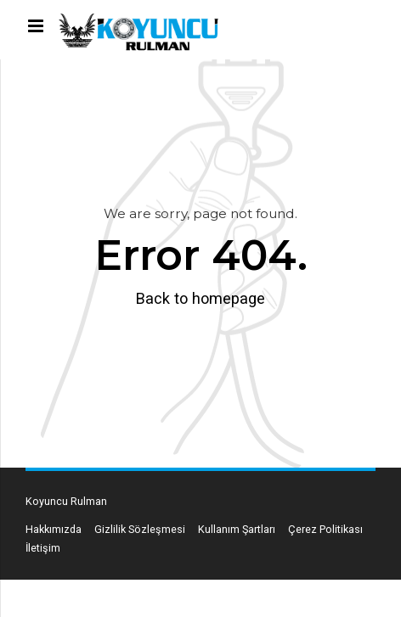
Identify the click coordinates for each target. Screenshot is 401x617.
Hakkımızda (53, 529)
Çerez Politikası (325, 529)
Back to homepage (200, 298)
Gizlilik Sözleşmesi (139, 529)
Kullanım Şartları (236, 529)
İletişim (42, 547)
